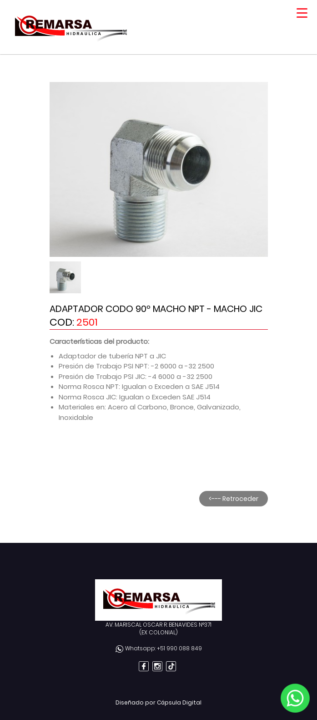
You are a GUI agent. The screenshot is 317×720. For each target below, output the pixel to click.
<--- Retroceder (233, 498)
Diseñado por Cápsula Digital (158, 702)
